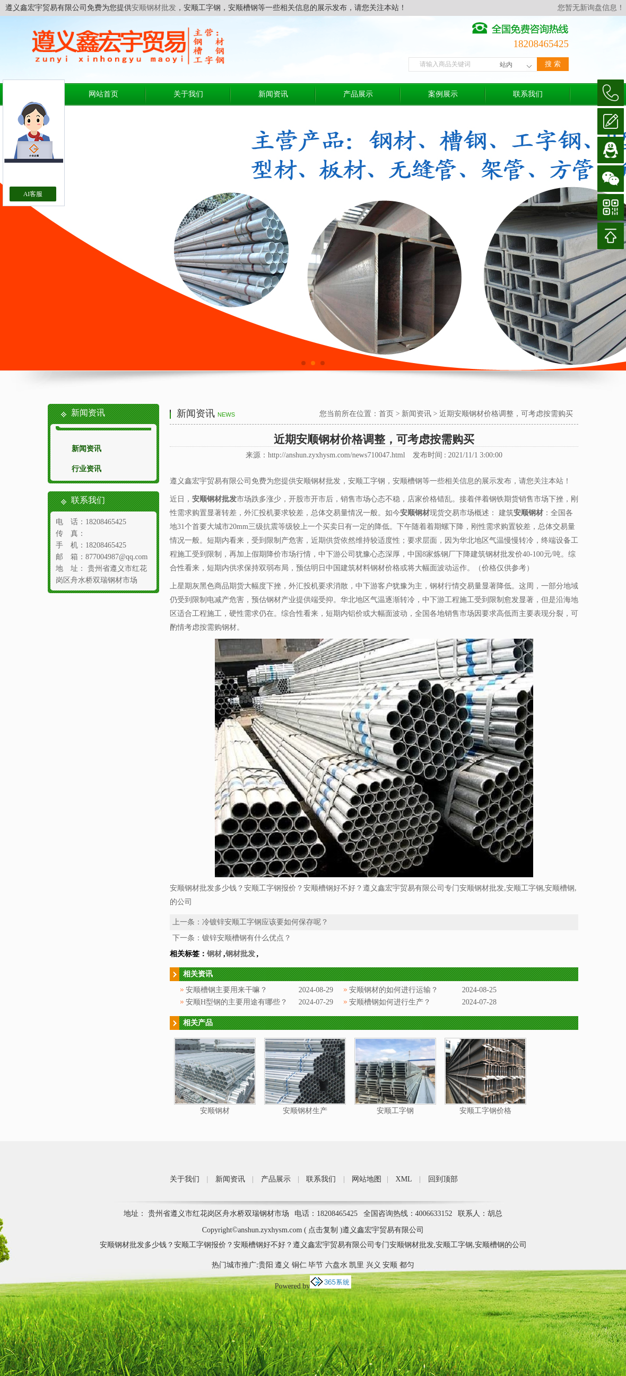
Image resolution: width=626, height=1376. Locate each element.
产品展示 (358, 94)
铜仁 (299, 1265)
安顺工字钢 (395, 1111)
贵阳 (265, 1265)
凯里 (356, 1265)
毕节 (315, 1265)
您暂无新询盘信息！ (591, 8)
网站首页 (103, 94)
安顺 (389, 1265)
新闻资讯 (273, 94)
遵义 (282, 1265)
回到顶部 (443, 1179)
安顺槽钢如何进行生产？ (390, 1002)
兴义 (373, 1265)
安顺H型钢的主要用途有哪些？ (237, 1002)
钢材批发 (240, 954)
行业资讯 (86, 469)
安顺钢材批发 (154, 8)
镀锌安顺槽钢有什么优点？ (246, 938)
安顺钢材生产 (305, 1111)
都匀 (406, 1265)
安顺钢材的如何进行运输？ (393, 990)
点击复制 (323, 1230)
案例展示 (443, 94)
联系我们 (528, 94)
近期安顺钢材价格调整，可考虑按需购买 (506, 414)
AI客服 (33, 194)
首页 (386, 414)
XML (404, 1179)
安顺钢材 (215, 1111)
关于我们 (188, 94)
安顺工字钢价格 (485, 1111)
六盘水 (336, 1265)
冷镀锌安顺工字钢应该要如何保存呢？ (265, 922)
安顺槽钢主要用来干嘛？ (226, 990)
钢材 (214, 954)
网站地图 (366, 1179)
